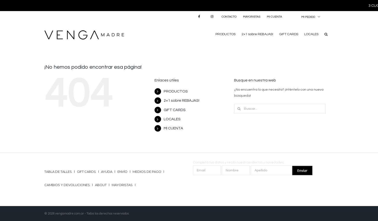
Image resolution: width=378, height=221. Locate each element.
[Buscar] (239, 109)
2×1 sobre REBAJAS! (181, 100)
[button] (326, 34)
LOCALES (172, 119)
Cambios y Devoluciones (67, 185)
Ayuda (106, 171)
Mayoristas (122, 185)
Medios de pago (147, 171)
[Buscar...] (280, 109)
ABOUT (101, 185)
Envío (122, 171)
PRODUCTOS (176, 91)
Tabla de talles (58, 171)
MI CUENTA (173, 128)
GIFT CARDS (175, 110)
